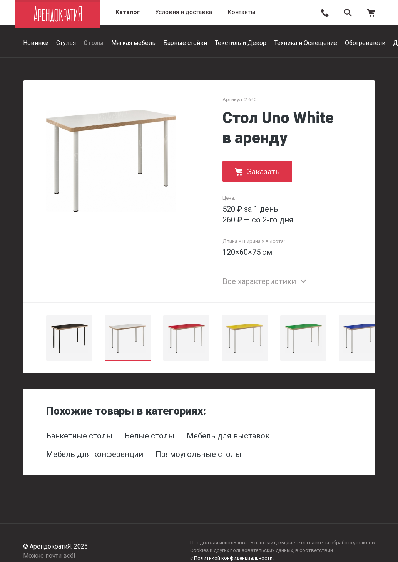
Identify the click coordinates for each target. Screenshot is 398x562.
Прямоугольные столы (198, 454)
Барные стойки (185, 43)
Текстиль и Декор (240, 43)
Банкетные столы (79, 435)
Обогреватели (365, 43)
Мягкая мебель (133, 43)
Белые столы (149, 435)
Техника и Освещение (305, 43)
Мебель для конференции (94, 454)
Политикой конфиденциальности (233, 558)
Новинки (35, 43)
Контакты (241, 12)
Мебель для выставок (228, 435)
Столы (94, 43)
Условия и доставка (183, 12)
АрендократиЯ (57, 14)
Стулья (66, 43)
